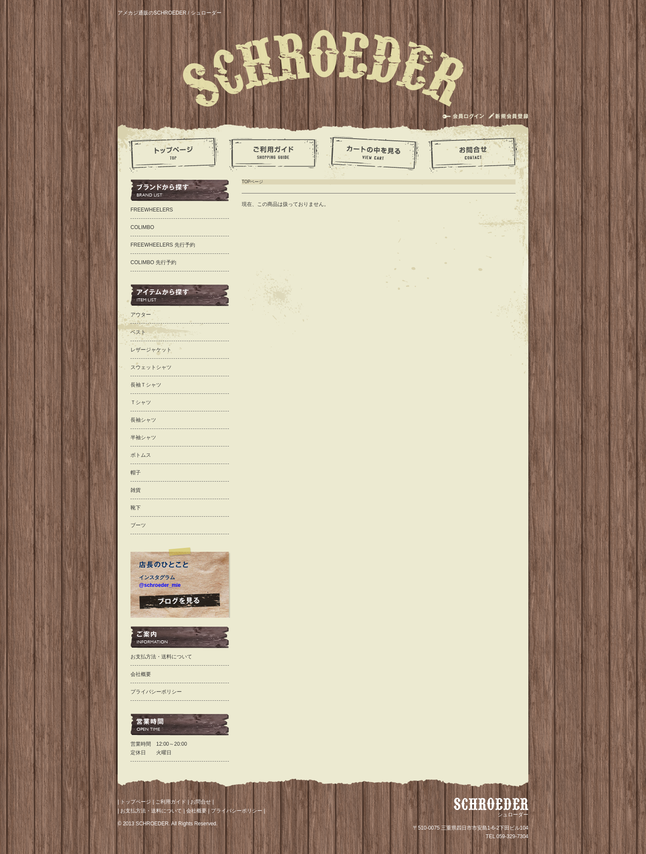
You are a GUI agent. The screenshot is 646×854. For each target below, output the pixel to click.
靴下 (135, 508)
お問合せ (200, 802)
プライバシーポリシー (156, 692)
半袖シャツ (143, 437)
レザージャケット (151, 350)
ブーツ (138, 525)
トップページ (135, 802)
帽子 (135, 473)
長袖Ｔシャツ (145, 385)
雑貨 (135, 490)
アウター (140, 315)
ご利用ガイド (170, 802)
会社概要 (140, 674)
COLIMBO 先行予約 (153, 262)
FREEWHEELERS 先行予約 (162, 245)
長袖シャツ (143, 420)
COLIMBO (142, 227)
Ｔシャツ (140, 402)
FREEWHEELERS (151, 210)
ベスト (138, 332)
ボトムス (140, 455)
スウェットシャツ (151, 367)
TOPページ (252, 181)
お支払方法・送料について (161, 657)
